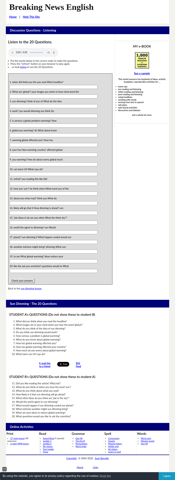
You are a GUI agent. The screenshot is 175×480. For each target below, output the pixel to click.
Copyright (71, 458)
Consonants (113, 438)
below (23, 67)
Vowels (111, 441)
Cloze (45, 452)
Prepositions (81, 443)
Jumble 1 (47, 441)
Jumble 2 (47, 443)
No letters (112, 449)
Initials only (113, 446)
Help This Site (31, 17)
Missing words (147, 441)
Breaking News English (51, 7)
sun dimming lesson (31, 288)
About (80, 467)
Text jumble (48, 449)
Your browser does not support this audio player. (33, 52)
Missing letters (115, 443)
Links (95, 467)
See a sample (142, 73)
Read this (105, 475)
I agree (167, 476)
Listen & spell (114, 452)
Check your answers (22, 280)
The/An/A (80, 441)
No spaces (48, 446)
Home (13, 17)
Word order (81, 446)
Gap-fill (79, 438)
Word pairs (146, 438)
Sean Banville (102, 458)
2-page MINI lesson (19, 443)
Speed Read (48, 438)
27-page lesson (17, 438)
